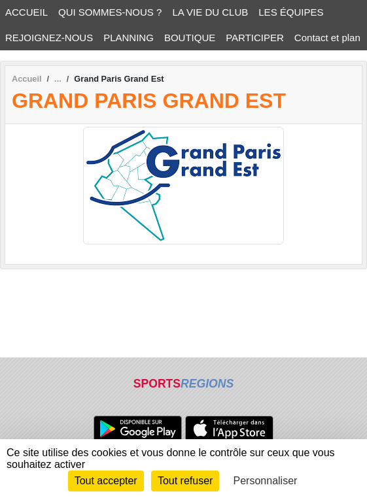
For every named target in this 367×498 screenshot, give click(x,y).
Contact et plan (327, 37)
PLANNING (128, 37)
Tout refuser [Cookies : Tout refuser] (185, 480)
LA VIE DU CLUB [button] (210, 12)
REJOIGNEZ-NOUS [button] (49, 37)
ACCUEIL (26, 12)
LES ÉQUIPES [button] (290, 12)
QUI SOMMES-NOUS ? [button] (110, 12)
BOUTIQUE (189, 37)
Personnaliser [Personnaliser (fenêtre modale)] (266, 480)
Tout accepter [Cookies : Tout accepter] (106, 480)
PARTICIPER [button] (255, 37)
